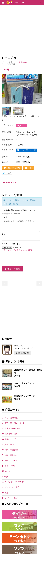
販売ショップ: (7, 125)
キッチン (7, 471)
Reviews (11, 183)
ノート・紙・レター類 (26, 150)
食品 (5, 493)
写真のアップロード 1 (11, 244)
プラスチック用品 (10, 487)
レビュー (5, 217)
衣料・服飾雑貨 (10, 455)
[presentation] (19, 258)
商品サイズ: (7, 145)
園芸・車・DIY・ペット (13, 423)
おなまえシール (5, 283)
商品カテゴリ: (7, 150)
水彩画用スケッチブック (24, 396)
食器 (5, 477)
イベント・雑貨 (10, 498)
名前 (4, 234)
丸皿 (39, 283)
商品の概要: (7, 132)
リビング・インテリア (13, 482)
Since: (16, 348)
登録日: (5, 162)
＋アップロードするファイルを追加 (17, 250)
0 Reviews (23, 62)
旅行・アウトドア (10, 461)
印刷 (29, 168)
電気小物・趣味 (10, 434)
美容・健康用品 (10, 418)
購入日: (5, 157)
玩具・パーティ (10, 439)
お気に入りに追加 (13, 168)
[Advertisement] (22, 31)
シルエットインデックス (24, 383)
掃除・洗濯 (8, 445)
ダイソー (21, 126)
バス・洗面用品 (10, 450)
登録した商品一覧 (22, 353)
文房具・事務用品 (11, 428)
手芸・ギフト (9, 466)
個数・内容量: (7, 140)
